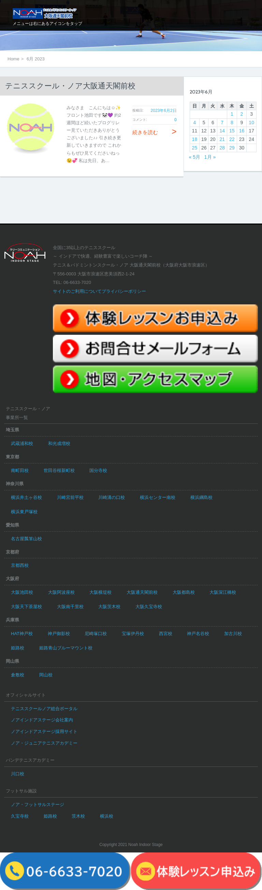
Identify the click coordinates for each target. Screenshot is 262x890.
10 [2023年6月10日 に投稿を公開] (251, 122)
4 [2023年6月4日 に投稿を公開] (194, 122)
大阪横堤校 (100, 592)
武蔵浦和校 (22, 443)
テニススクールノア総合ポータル (44, 708)
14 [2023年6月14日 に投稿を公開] (222, 130)
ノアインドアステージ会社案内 (42, 719)
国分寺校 (98, 470)
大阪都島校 (184, 592)
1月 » (210, 157)
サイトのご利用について (77, 291)
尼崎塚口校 (96, 633)
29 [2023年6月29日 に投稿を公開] (232, 147)
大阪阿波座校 (61, 592)
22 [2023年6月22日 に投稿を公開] (232, 139)
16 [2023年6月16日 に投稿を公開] (242, 130)
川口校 (17, 773)
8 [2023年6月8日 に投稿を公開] (232, 122)
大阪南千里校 (70, 606)
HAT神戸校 (22, 633)
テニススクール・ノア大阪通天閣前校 (70, 86)
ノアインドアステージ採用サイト (44, 731)
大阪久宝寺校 (148, 606)
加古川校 (233, 633)
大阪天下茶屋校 (26, 606)
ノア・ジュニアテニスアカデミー (44, 743)
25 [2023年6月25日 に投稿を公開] (195, 147)
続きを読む (154, 132)
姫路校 (17, 647)
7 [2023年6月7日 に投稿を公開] (222, 122)
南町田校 (20, 470)
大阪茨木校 (109, 606)
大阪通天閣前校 (142, 592)
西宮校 (165, 633)
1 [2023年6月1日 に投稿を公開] (232, 114)
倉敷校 (17, 674)
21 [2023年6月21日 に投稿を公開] (222, 139)
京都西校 (20, 565)
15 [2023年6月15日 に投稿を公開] (232, 130)
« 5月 (194, 157)
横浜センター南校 (157, 497)
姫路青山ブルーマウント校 (65, 647)
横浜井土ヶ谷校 (26, 497)
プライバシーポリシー (124, 291)
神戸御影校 (59, 633)
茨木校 (78, 816)
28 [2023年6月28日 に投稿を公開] (222, 147)
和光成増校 (59, 443)
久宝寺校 (20, 816)
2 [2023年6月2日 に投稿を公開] (242, 114)
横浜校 (106, 816)
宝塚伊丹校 (133, 633)
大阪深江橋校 (222, 592)
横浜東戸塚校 (24, 511)
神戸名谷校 (198, 633)
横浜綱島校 (201, 497)
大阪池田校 (22, 592)
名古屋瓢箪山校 (26, 538)
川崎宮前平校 (70, 497)
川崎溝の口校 (111, 497)
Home (13, 58)
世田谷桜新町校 (59, 470)
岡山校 (46, 674)
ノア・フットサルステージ (37, 804)
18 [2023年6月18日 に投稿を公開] (195, 139)
